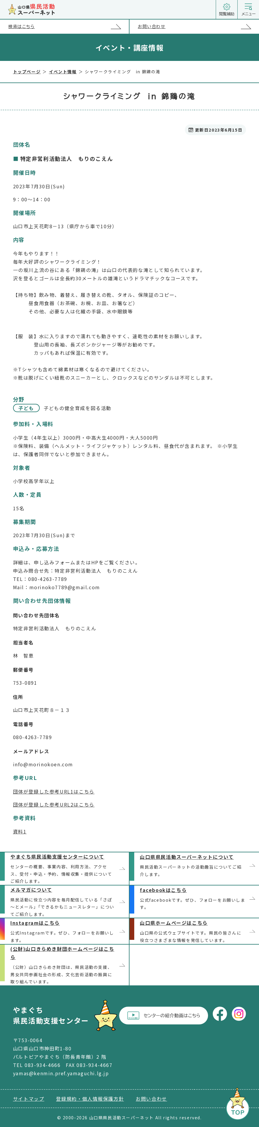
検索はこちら (68, 26)
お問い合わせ (198, 26)
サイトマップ (28, 1098)
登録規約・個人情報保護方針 (90, 1098)
